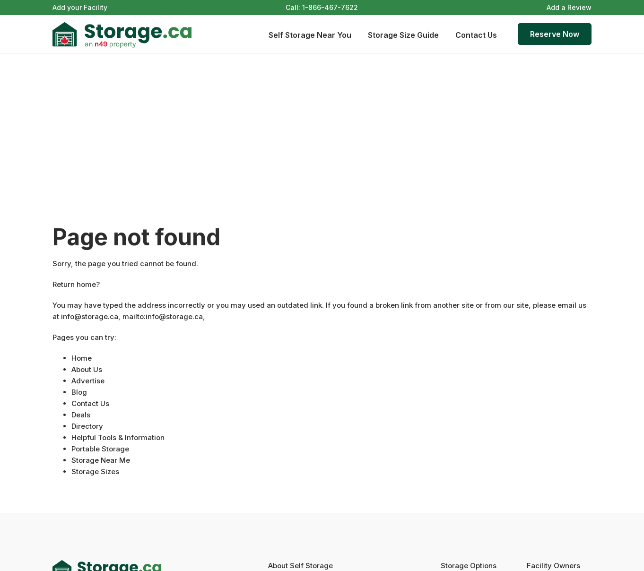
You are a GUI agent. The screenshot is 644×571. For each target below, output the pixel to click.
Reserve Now (554, 34)
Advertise (87, 380)
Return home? (76, 284)
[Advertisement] (322, 124)
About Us (86, 369)
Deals (80, 414)
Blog (79, 392)
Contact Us (476, 35)
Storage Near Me (100, 460)
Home (81, 358)
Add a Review (569, 7)
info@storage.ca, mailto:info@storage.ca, (133, 316)
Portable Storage (100, 448)
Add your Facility (79, 7)
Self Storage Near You (310, 35)
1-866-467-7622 (330, 7)
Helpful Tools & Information (118, 437)
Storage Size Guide (403, 35)
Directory (87, 426)
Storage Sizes (95, 471)
